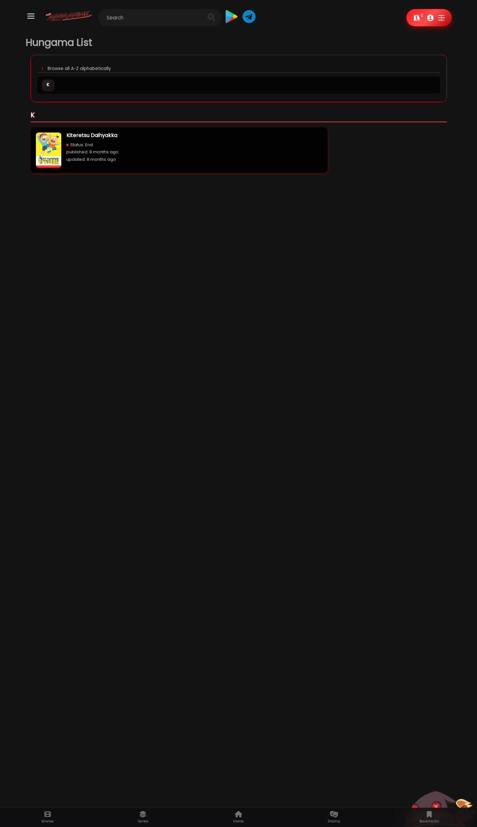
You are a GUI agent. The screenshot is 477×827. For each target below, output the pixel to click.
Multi (30, 304)
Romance (127, 399)
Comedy (36, 399)
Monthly (37, 494)
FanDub (163, 304)
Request (339, 797)
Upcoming (251, 804)
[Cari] (228, 17)
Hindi (83, 304)
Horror (60, 399)
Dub (109, 304)
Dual (56, 304)
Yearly (60, 494)
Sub (135, 304)
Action (12, 399)
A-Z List (247, 797)
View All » (466, 208)
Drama (102, 399)
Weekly (13, 494)
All (9, 304)
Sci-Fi (81, 399)
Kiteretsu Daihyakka (91, 136)
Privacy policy (346, 804)
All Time (84, 494)
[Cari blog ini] (176, 17)
